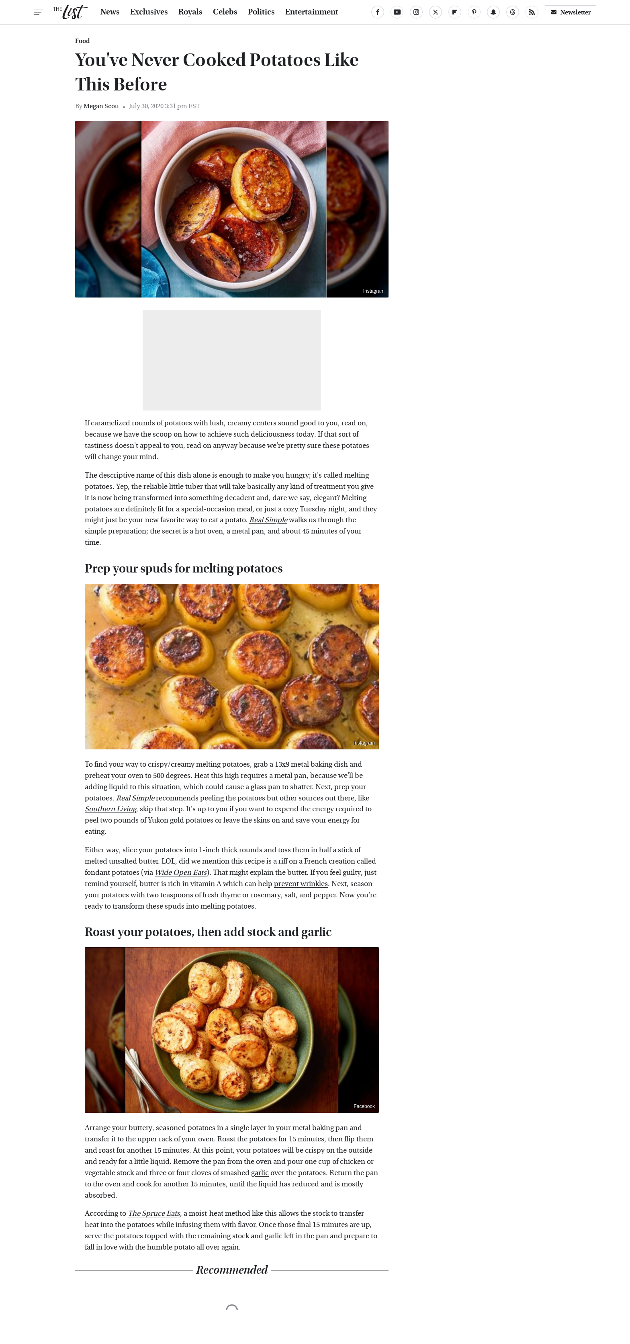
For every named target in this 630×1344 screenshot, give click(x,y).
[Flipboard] (454, 12)
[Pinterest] (474, 12)
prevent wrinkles (301, 884)
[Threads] (512, 12)
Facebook (364, 1106)
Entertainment (311, 12)
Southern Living (110, 809)
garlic (260, 1173)
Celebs (225, 12)
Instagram (374, 291)
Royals (190, 12)
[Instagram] (416, 12)
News (110, 12)
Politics (261, 12)
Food (82, 41)
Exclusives (149, 12)
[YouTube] (397, 12)
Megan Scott (101, 106)
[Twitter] (435, 12)
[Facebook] (377, 12)
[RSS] (532, 12)
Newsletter (570, 12)
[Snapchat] (493, 12)
